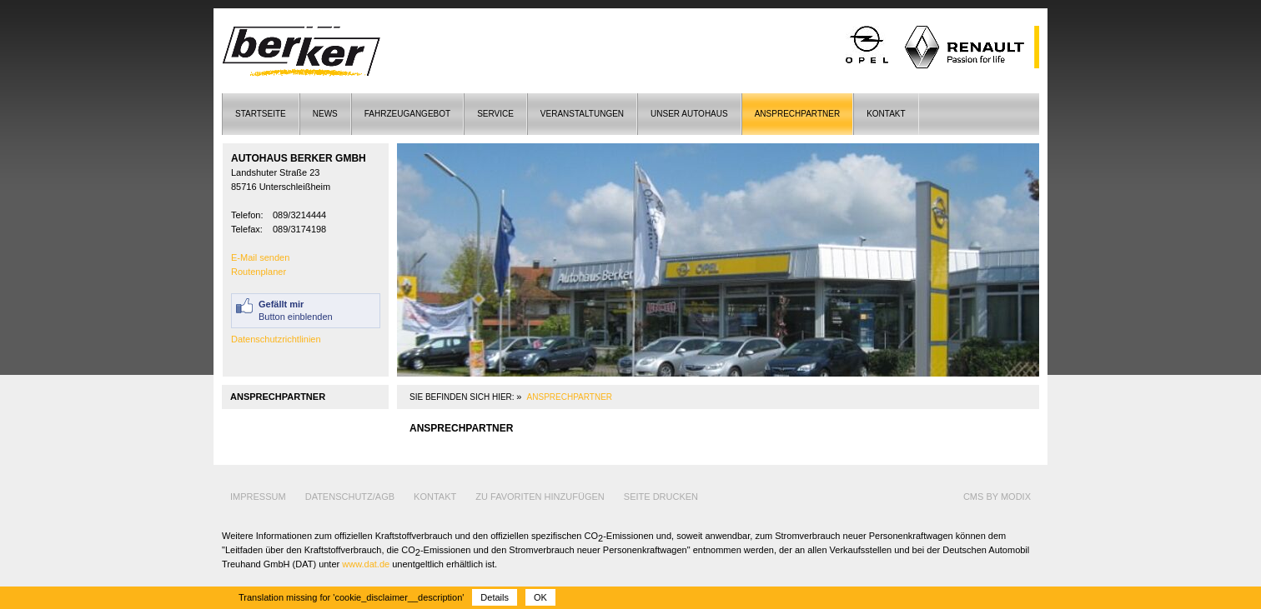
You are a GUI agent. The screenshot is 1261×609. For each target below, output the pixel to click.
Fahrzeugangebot (407, 113)
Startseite (260, 113)
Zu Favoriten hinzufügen (539, 497)
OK (540, 597)
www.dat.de (365, 564)
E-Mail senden (260, 257)
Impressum (258, 497)
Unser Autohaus (689, 113)
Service (495, 113)
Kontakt (886, 113)
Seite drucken (661, 497)
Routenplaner (258, 272)
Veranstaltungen (582, 113)
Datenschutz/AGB (349, 497)
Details (494, 597)
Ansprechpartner (797, 113)
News (325, 113)
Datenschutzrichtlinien (276, 339)
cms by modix (997, 497)
